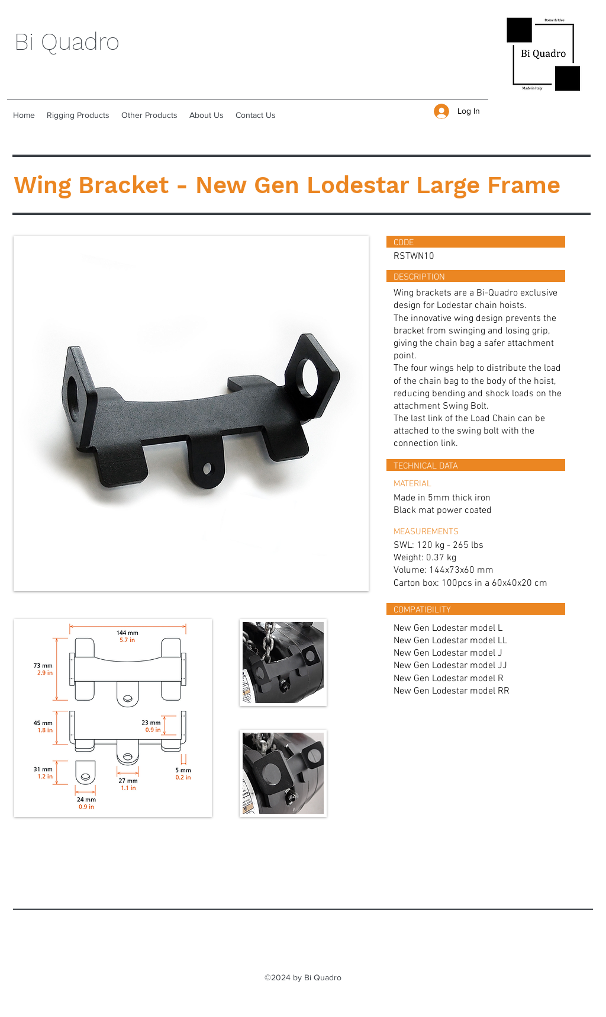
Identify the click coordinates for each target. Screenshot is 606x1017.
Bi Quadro (67, 42)
